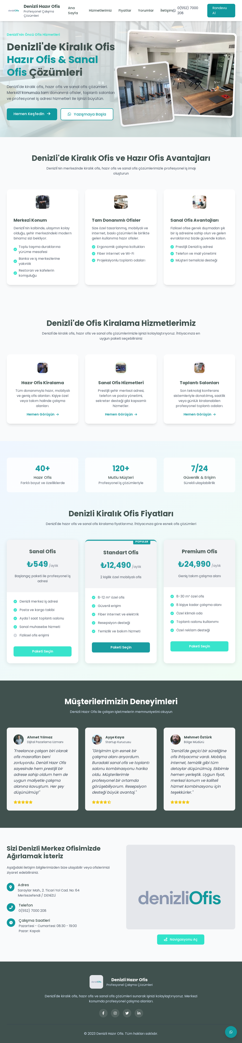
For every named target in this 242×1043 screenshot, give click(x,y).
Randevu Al (219, 10)
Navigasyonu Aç (181, 939)
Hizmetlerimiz (100, 10)
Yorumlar (146, 10)
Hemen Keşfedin (32, 113)
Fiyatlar (125, 10)
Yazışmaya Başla (87, 114)
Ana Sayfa (73, 10)
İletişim (166, 10)
